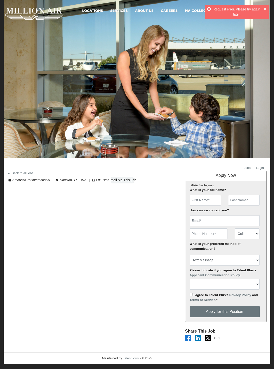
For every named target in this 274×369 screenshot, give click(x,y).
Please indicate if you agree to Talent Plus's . (223, 272)
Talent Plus (131, 358)
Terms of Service (202, 300)
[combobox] (247, 233)
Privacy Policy (240, 295)
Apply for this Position (224, 311)
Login (260, 168)
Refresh (166, 358)
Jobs (247, 168)
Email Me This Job (122, 180)
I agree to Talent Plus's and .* (224, 297)
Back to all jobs (20, 173)
